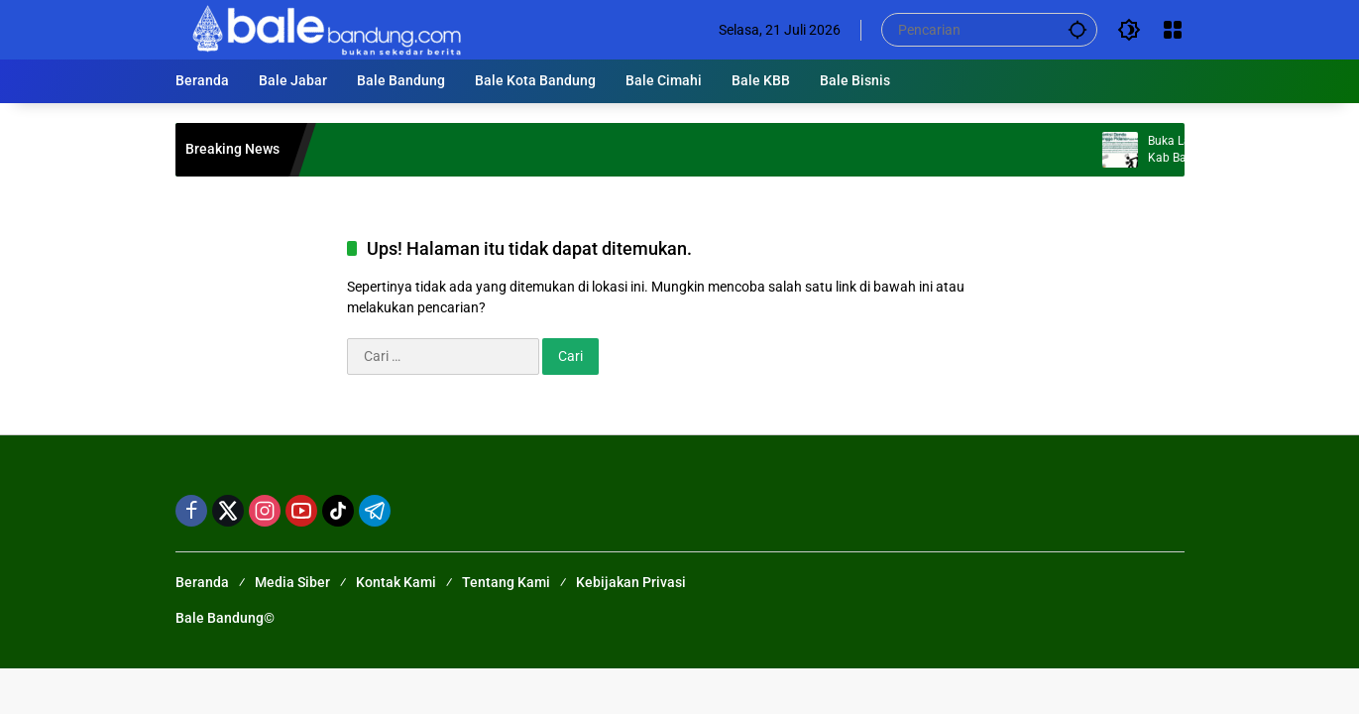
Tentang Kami (506, 582)
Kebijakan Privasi (631, 582)
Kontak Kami (396, 582)
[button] (1077, 29)
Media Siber (292, 582)
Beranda (202, 582)
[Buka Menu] (1173, 30)
